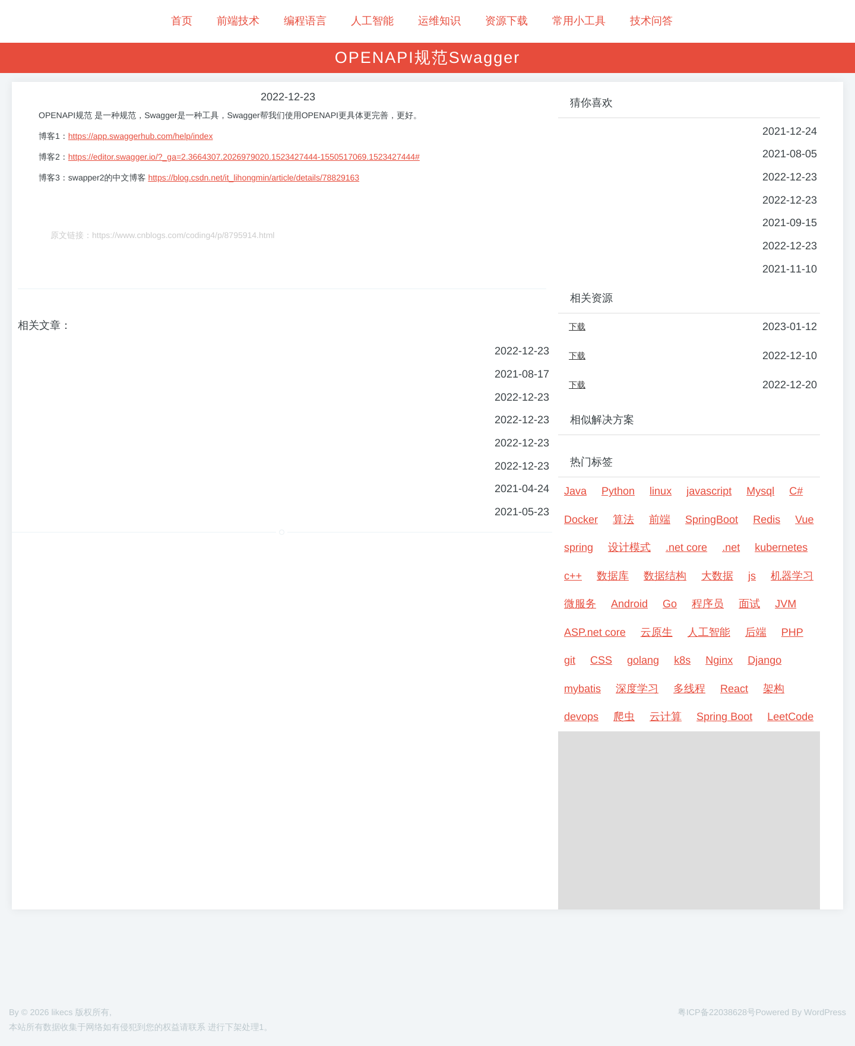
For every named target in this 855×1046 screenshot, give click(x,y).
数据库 (613, 576)
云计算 (666, 716)
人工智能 (372, 21)
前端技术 (238, 21)
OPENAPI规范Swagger (428, 57)
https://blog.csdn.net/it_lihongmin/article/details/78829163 (253, 177)
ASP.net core (595, 632)
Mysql (760, 491)
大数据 (717, 576)
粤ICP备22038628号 (716, 1013)
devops (581, 716)
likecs (61, 1013)
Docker (581, 519)
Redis (766, 519)
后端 (756, 632)
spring (578, 547)
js (752, 576)
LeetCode (790, 716)
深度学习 (637, 689)
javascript (709, 491)
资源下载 (506, 21)
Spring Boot (724, 716)
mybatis (582, 689)
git (569, 660)
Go (670, 604)
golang (643, 660)
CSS (601, 660)
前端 (659, 519)
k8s (682, 660)
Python (618, 491)
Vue (804, 519)
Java (575, 491)
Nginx (719, 660)
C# (796, 491)
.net (731, 547)
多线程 (689, 689)
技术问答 (651, 21)
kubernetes (781, 547)
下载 (577, 326)
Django (764, 660)
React (734, 689)
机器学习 (792, 576)
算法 (623, 519)
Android (629, 604)
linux (661, 491)
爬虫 (624, 716)
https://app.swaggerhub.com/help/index (140, 136)
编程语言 (305, 21)
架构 (773, 689)
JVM (785, 604)
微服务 (580, 604)
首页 (181, 21)
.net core (686, 547)
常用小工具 (579, 21)
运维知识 (439, 21)
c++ (573, 576)
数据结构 (665, 576)
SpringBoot (711, 519)
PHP (792, 632)
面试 (749, 604)
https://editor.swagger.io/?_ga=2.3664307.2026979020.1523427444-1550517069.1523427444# (244, 156)
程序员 (708, 604)
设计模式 (629, 547)
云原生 (657, 632)
